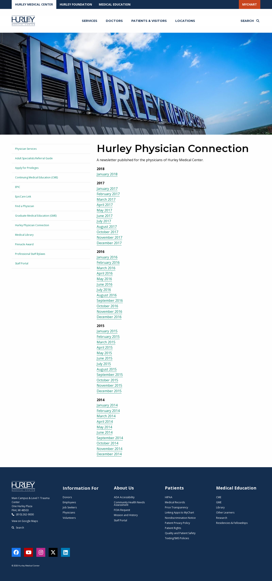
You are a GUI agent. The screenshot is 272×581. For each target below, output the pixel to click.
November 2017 (109, 237)
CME (218, 497)
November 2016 (109, 311)
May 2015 (104, 353)
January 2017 (107, 188)
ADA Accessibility (124, 497)
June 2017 (104, 215)
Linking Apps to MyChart (179, 512)
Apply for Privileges (26, 168)
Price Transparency (176, 507)
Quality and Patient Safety (180, 533)
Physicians (69, 512)
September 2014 (110, 438)
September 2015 (110, 374)
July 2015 (104, 363)
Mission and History (126, 515)
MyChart (249, 4)
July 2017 (104, 221)
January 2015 (107, 331)
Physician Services (26, 149)
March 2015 (106, 342)
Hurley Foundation (76, 4)
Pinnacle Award (24, 244)
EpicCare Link (23, 196)
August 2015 (107, 369)
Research (221, 518)
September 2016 (110, 300)
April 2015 (105, 347)
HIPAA (168, 497)
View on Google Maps (25, 521)
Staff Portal (21, 263)
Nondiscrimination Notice (180, 518)
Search (18, 527)
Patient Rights (173, 528)
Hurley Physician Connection (32, 225)
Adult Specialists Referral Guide (34, 158)
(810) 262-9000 (23, 514)
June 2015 (104, 358)
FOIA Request (122, 510)
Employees (69, 502)
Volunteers (69, 518)
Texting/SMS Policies (177, 538)
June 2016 (104, 284)
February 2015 (108, 336)
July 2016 (104, 289)
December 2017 (109, 243)
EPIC (17, 187)
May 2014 (104, 427)
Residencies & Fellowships (232, 523)
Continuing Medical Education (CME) (36, 177)
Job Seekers (70, 507)
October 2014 (107, 443)
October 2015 (107, 380)
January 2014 (107, 405)
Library (220, 507)
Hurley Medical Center (34, 4)
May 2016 (104, 278)
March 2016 (106, 268)
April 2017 (105, 204)
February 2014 (108, 410)
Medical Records (175, 502)
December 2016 (109, 316)
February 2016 (108, 262)
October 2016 (107, 306)
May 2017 (104, 210)
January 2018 (107, 174)
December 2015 (109, 391)
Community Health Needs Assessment (129, 504)
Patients (174, 488)
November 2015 (109, 385)
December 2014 (109, 454)
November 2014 (109, 448)
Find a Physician (24, 206)
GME (218, 502)
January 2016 (107, 257)
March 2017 (106, 199)
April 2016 (105, 273)
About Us (124, 488)
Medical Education (114, 4)
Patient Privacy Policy (177, 523)
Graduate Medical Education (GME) (36, 215)
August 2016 (107, 295)
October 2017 (107, 232)
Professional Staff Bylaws (30, 254)
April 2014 (105, 421)
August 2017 (107, 226)
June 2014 (104, 432)
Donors (67, 497)
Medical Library (24, 235)
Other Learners (225, 512)
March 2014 (106, 416)
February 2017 (108, 194)
